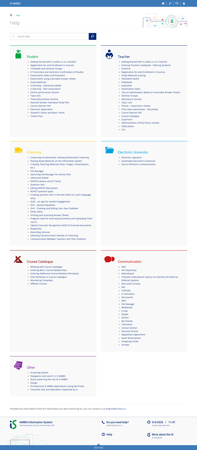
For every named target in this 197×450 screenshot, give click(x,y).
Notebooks (126, 82)
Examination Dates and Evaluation (47, 75)
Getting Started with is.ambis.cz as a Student (53, 61)
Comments (126, 324)
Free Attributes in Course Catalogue (48, 277)
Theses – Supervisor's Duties (135, 105)
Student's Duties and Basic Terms (47, 112)
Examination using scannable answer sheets (53, 78)
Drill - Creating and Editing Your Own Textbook (54, 208)
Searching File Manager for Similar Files (50, 174)
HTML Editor (36, 211)
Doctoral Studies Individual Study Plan (49, 102)
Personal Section (129, 331)
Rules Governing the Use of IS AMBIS (49, 379)
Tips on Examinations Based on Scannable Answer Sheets (150, 92)
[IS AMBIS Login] (183, 3)
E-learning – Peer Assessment (45, 88)
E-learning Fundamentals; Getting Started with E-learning (59, 157)
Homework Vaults (130, 78)
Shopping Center (130, 341)
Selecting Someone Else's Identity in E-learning (54, 235)
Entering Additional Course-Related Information (54, 273)
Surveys (125, 344)
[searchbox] (52, 36)
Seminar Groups (129, 95)
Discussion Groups (130, 283)
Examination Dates (130, 88)
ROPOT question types (41, 191)
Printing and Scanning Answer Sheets (49, 215)
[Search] (170, 3)
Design (33, 382)
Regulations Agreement (133, 334)
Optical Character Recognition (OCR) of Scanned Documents (60, 225)
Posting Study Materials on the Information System (56, 160)
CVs (123, 129)
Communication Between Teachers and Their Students (58, 238)
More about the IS (162, 434)
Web (123, 300)
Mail (123, 266)
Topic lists (35, 95)
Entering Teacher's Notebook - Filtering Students (146, 65)
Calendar (126, 290)
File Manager (37, 171)
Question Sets (37, 184)
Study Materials (38, 82)
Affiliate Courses (38, 283)
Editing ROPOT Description (44, 188)
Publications (127, 126)
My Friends (127, 321)
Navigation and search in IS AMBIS (48, 376)
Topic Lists (126, 102)
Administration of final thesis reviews (140, 122)
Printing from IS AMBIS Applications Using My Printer (57, 386)
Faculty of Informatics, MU (43, 425)
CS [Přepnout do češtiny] (176, 3)
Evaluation (126, 85)
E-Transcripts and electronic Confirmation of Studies (57, 72)
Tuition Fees (36, 116)
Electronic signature (131, 157)
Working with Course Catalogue (46, 266)
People (124, 314)
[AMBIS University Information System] (15, 3)
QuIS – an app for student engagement (50, 201)
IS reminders (128, 293)
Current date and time (161, 425)
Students (126, 68)
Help (18, 15)
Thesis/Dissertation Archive (44, 99)
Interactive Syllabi (39, 177)
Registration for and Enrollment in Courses (52, 65)
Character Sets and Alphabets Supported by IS (54, 389)
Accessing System (39, 372)
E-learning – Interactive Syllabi (45, 85)
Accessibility (157, 438)
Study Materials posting (133, 75)
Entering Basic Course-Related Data (48, 270)
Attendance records (131, 99)
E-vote (124, 310)
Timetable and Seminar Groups (46, 68)
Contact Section (129, 327)
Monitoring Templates (41, 280)
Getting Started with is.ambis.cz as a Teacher (144, 61)
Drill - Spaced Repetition (42, 205)
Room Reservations (131, 338)
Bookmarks (36, 228)
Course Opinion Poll (40, 105)
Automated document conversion (138, 160)
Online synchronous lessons (44, 92)
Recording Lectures (40, 232)
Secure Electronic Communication (138, 164)
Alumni (125, 317)
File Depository (128, 270)
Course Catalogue (130, 116)
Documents (127, 297)
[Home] (163, 3)
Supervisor (126, 119)
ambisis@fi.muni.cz (116, 408)
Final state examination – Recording (139, 109)
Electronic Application (41, 109)
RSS (123, 287)
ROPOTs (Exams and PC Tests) (45, 181)
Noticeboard (127, 273)
